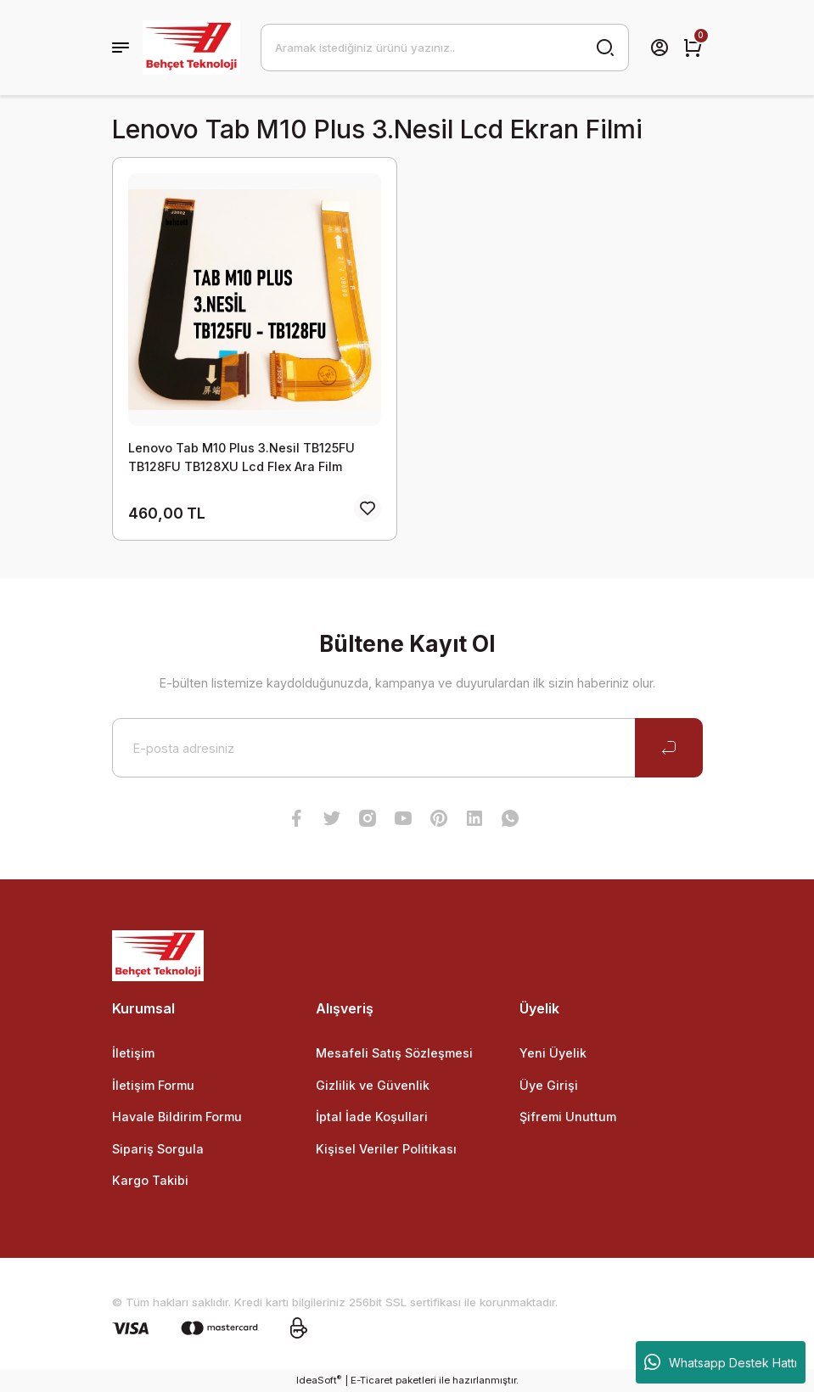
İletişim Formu (153, 1085)
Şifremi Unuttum (567, 1116)
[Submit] (669, 747)
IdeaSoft (318, 1379)
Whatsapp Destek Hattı (720, 1362)
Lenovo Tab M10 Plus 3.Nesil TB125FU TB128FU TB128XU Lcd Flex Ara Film (241, 457)
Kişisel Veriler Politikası (386, 1149)
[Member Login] (659, 47)
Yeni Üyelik (553, 1053)
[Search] (445, 47)
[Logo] (191, 47)
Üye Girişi (548, 1085)
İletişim (133, 1053)
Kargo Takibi (150, 1180)
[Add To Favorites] (367, 508)
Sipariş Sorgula (158, 1149)
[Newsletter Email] (407, 747)
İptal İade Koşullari (372, 1116)
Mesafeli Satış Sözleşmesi (394, 1053)
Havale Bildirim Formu (177, 1116)
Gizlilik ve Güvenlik (372, 1085)
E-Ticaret (372, 1380)
